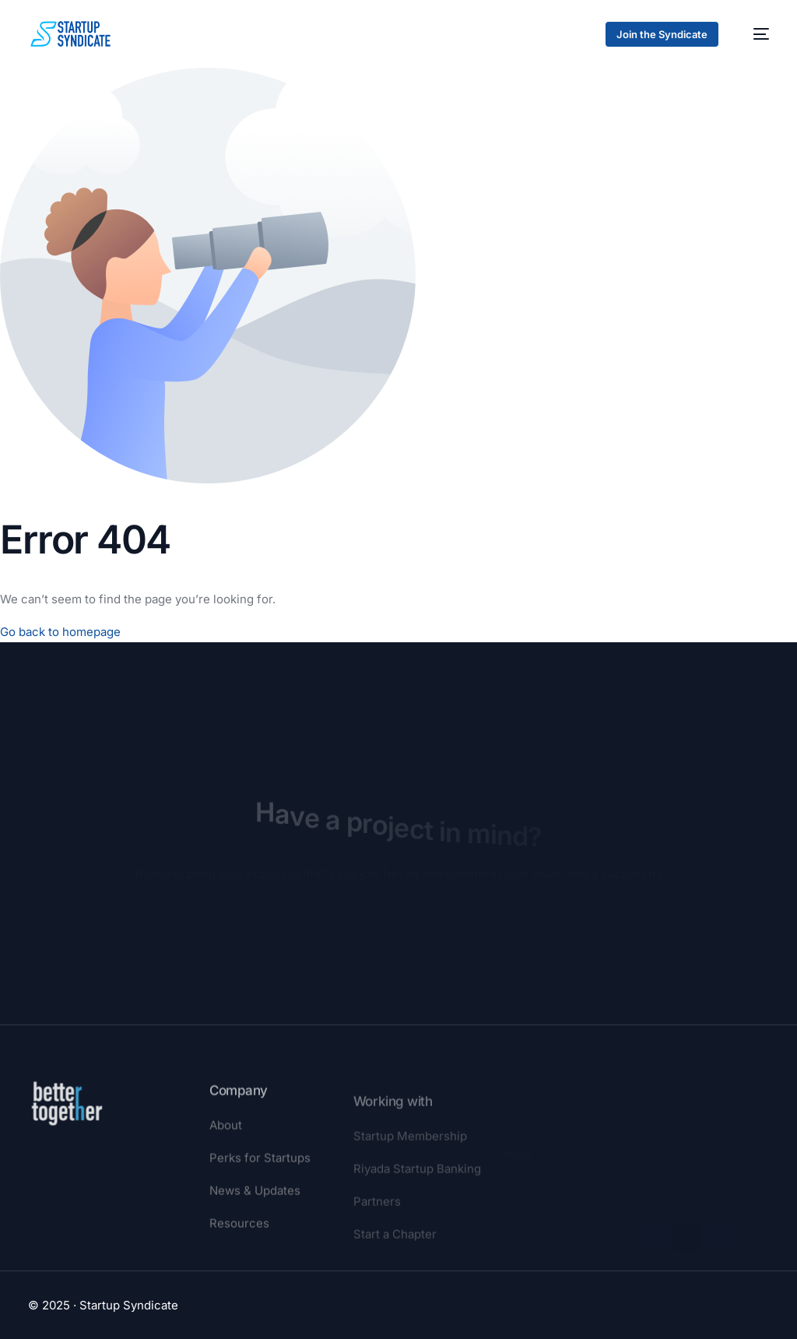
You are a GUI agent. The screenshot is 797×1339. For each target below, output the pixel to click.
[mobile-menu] (753, 33)
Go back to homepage (60, 631)
